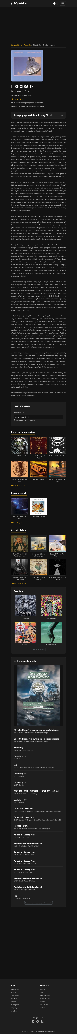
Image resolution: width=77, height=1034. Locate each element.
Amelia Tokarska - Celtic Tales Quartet (28, 843)
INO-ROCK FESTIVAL (21, 826)
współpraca (44, 1005)
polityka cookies (45, 998)
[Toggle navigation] (63, 3)
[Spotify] (37, 1021)
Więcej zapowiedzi (39, 649)
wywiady (14, 1011)
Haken (16, 895)
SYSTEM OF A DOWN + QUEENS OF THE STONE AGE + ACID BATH (36, 791)
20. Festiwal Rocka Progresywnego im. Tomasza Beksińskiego (36, 730)
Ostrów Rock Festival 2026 (24, 808)
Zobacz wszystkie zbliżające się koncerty (38, 903)
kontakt (42, 1008)
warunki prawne (45, 995)
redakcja (42, 989)
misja (41, 992)
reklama (42, 1002)
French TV (26, 644)
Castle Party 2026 (20, 756)
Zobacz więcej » (17, 583)
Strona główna (16, 45)
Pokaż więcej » (17, 485)
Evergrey (26, 618)
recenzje (14, 998)
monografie (15, 1005)
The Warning (18, 747)
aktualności (15, 989)
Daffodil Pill (51, 618)
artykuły (14, 1008)
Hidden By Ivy (51, 644)
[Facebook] (33, 1021)
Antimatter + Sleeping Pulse (24, 834)
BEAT (16, 764)
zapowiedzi (15, 995)
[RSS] (42, 1021)
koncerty (14, 992)
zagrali (13, 1002)
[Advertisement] (38, 24)
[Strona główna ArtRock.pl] (18, 3)
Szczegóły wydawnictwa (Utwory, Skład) (33, 115)
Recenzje (27, 45)
